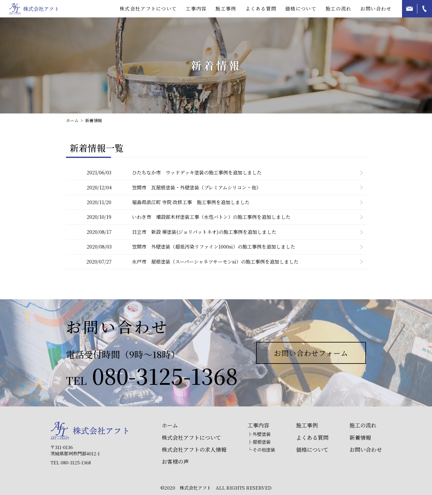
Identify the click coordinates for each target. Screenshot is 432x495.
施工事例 (225, 8)
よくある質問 (261, 8)
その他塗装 (264, 449)
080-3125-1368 (165, 375)
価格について (300, 8)
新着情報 (360, 437)
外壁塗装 (262, 434)
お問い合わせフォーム (311, 353)
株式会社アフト (89, 430)
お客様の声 (175, 461)
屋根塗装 (262, 442)
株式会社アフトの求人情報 (194, 449)
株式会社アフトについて (191, 437)
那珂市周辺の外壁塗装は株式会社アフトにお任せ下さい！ (33, 8)
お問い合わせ (376, 8)
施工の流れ (338, 8)
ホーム (170, 425)
